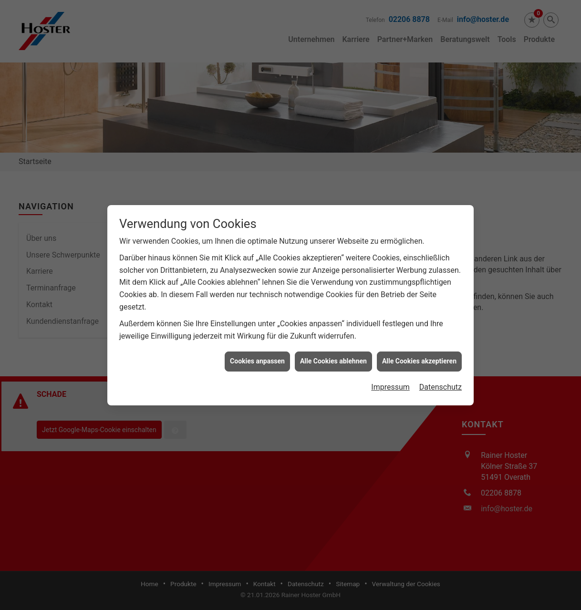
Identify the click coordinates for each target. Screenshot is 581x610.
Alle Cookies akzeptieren (419, 356)
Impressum (390, 381)
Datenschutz (440, 381)
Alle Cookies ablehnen (333, 356)
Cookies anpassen (257, 356)
